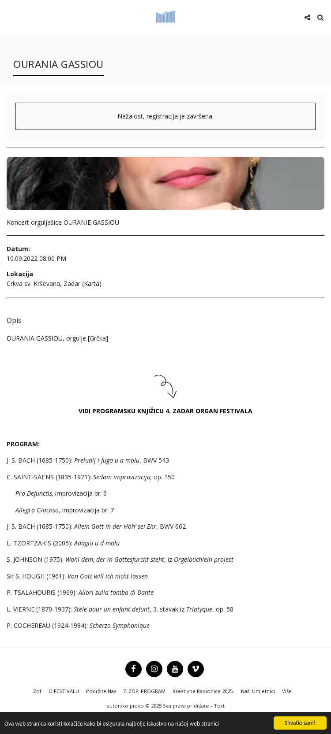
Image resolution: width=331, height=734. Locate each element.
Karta (91, 283)
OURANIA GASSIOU (35, 338)
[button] (9, 17)
